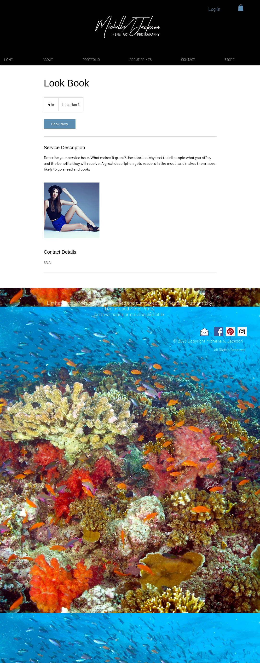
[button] (240, 7)
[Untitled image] (71, 210)
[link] (59, 124)
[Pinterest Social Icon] (230, 331)
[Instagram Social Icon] (242, 331)
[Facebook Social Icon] (218, 331)
